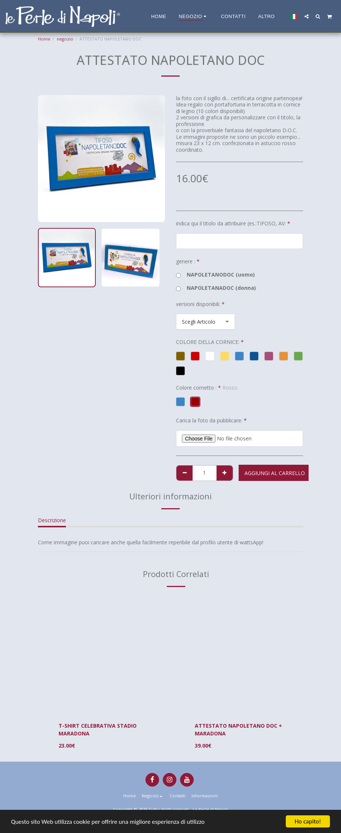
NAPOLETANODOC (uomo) (215, 274)
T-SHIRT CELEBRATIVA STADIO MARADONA (98, 729)
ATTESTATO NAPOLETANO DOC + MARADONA (238, 729)
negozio (65, 39)
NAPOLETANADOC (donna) (216, 288)
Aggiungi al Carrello (275, 473)
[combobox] (205, 322)
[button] (306, 16)
